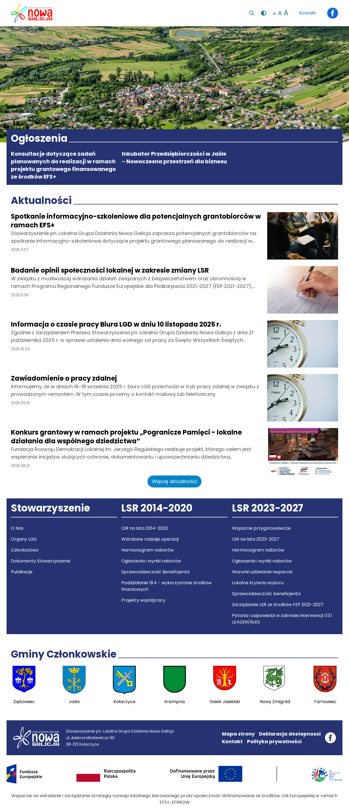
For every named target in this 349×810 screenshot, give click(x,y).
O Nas (17, 528)
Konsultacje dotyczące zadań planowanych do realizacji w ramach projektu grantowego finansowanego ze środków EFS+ (63, 165)
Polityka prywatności (274, 741)
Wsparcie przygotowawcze (261, 528)
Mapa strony (238, 733)
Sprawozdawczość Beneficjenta (155, 572)
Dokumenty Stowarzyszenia (40, 561)
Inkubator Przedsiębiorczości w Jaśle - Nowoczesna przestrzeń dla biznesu (174, 157)
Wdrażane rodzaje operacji (150, 539)
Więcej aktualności (174, 481)
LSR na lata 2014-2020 (144, 528)
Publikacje (21, 572)
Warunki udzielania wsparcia (262, 572)
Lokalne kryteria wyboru (258, 583)
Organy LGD (24, 539)
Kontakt (307, 13)
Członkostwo (24, 550)
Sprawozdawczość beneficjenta (266, 594)
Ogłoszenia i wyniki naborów (151, 561)
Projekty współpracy (143, 600)
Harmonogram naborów (147, 550)
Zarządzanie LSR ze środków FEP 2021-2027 (277, 604)
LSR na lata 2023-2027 (255, 539)
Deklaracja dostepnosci (290, 733)
